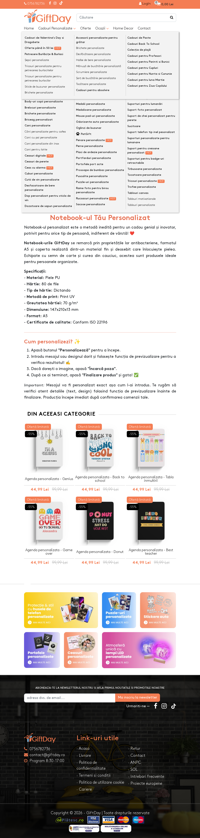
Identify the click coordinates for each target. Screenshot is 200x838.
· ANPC (134, 762)
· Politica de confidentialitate (91, 764)
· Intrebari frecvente (146, 776)
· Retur (134, 748)
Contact (144, 28)
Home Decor (123, 28)
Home (29, 28)
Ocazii (102, 29)
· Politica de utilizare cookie (100, 781)
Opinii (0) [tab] (61, 203)
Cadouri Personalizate (57, 29)
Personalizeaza (101, 140)
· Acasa (83, 748)
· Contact (136, 755)
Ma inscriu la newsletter (153, 696)
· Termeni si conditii (93, 774)
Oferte (85, 28)
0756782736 (36, 3)
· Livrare (84, 755)
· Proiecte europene (145, 783)
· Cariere (84, 788)
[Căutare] (171, 18)
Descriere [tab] (36, 203)
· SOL (132, 769)
